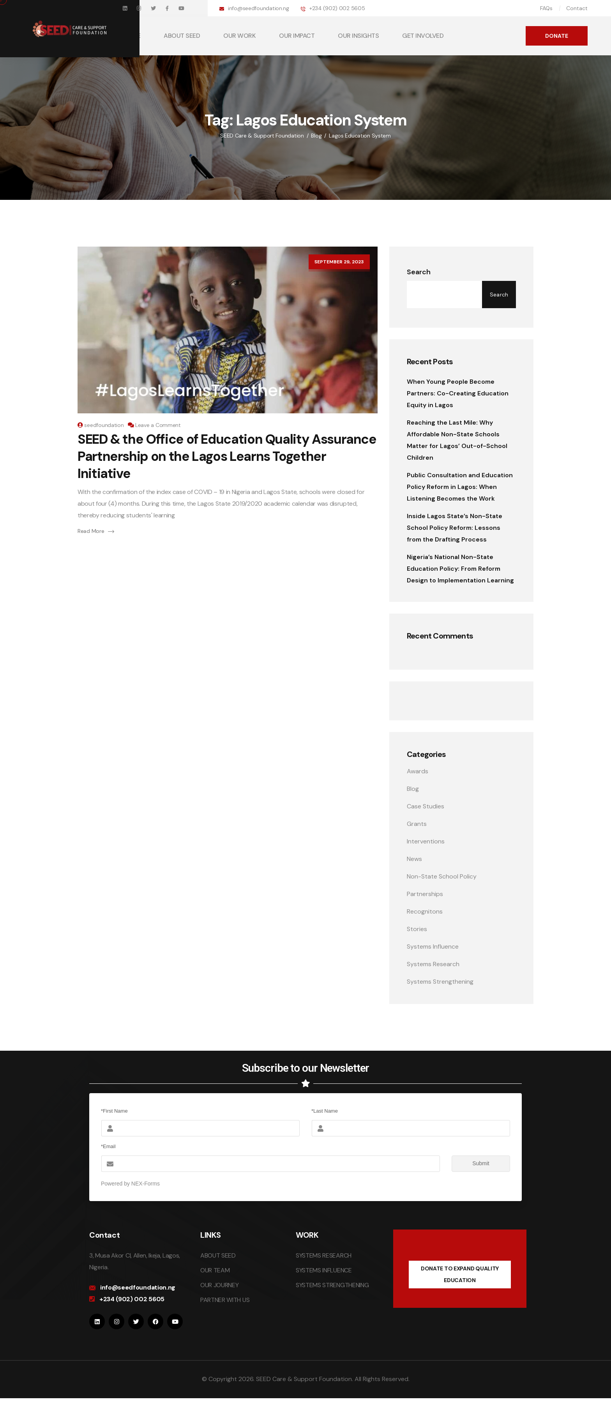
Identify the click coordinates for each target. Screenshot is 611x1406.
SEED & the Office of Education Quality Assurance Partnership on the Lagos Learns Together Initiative (227, 456)
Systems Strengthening (440, 981)
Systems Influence (433, 946)
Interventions (426, 841)
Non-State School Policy (442, 876)
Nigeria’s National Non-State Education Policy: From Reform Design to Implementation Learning (460, 568)
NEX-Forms (145, 1183)
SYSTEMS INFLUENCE (324, 1270)
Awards (417, 771)
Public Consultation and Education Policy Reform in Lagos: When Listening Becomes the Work (460, 487)
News (414, 859)
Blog (413, 789)
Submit (470, 1163)
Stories (417, 929)
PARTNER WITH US (224, 1300)
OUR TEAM (215, 1270)
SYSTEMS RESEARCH (323, 1255)
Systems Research (433, 964)
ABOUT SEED (182, 36)
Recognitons (425, 911)
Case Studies (425, 806)
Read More (96, 531)
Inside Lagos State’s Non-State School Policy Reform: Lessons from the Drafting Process (454, 527)
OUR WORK (239, 36)
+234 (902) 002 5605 (337, 8)
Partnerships (425, 894)
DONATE (556, 35)
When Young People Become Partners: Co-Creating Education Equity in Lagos (458, 393)
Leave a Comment (158, 425)
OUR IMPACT (296, 36)
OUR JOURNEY (219, 1285)
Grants (417, 824)
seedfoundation (104, 425)
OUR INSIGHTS (358, 36)
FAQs (546, 8)
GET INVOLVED (422, 36)
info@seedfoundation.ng (258, 8)
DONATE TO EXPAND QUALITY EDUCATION (460, 1274)
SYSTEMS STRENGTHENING (332, 1285)
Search (419, 272)
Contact (577, 8)
